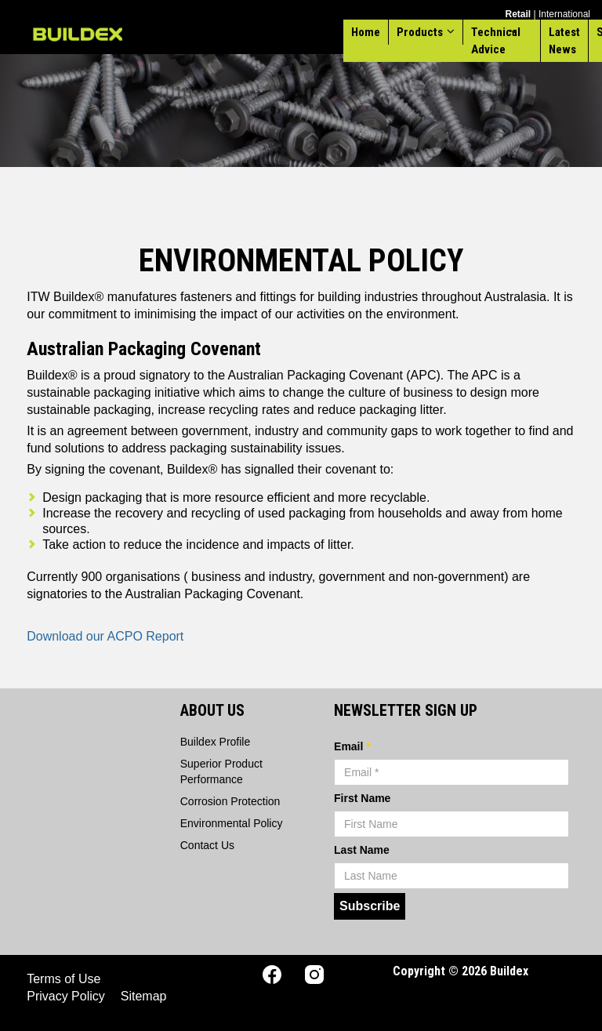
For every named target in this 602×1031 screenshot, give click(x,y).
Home (365, 32)
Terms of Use (63, 979)
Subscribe (369, 906)
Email (352, 746)
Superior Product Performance (221, 771)
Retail (518, 14)
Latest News (564, 40)
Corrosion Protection (230, 801)
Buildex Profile (215, 741)
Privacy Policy (66, 996)
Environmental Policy (231, 823)
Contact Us (207, 845)
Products (420, 32)
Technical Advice (495, 40)
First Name (362, 798)
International (564, 14)
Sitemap (144, 996)
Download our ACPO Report (105, 636)
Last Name (362, 850)
